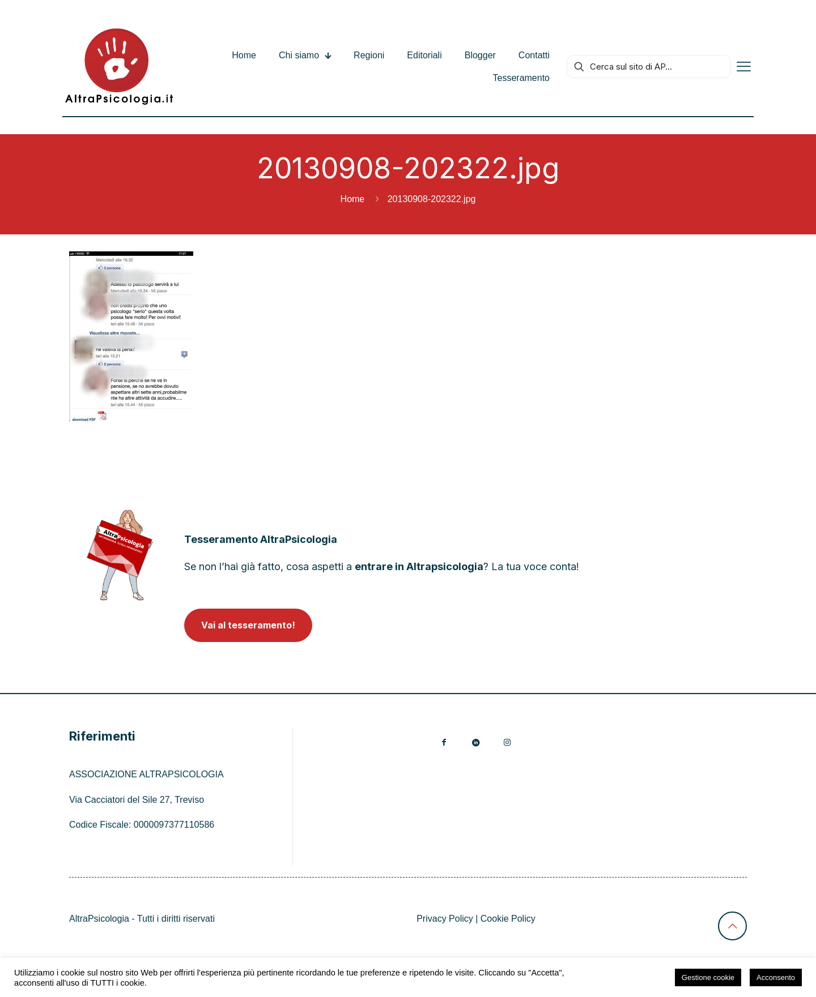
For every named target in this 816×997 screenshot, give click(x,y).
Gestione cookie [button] (708, 977)
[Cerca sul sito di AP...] (649, 66)
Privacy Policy (444, 918)
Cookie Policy (508, 918)
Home (353, 199)
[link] (120, 555)
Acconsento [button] (775, 977)
